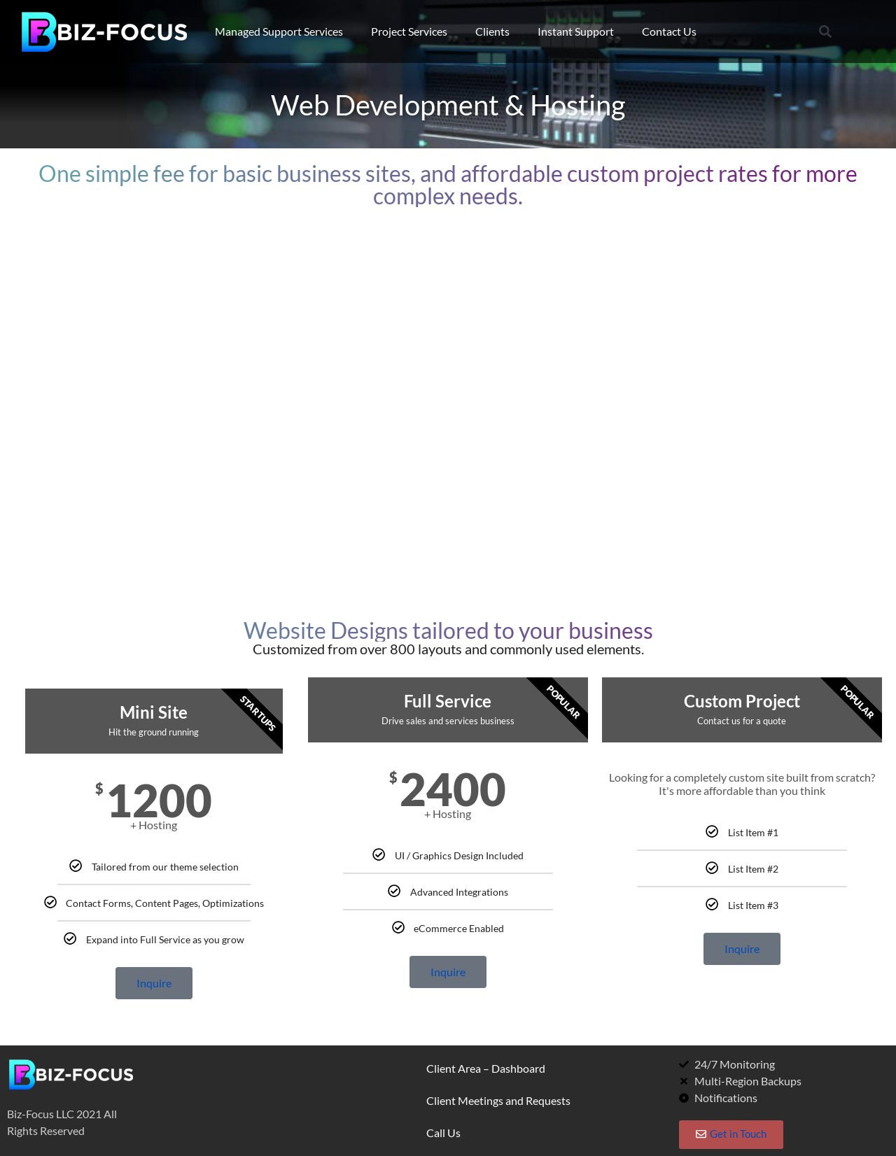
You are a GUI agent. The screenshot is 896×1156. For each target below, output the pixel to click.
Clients (492, 31)
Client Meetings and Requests (498, 1100)
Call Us (443, 1132)
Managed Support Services (279, 31)
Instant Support (576, 31)
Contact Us (669, 31)
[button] (824, 31)
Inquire (154, 982)
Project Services (409, 31)
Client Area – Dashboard (485, 1068)
